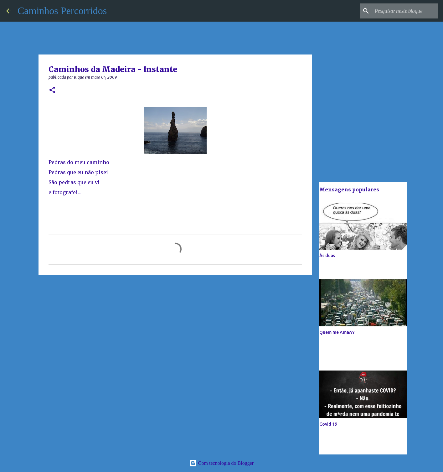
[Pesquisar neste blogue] (405, 10)
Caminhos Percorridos (62, 10)
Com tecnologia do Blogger (221, 463)
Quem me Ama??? (337, 332)
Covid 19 (328, 424)
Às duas (327, 255)
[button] (52, 90)
